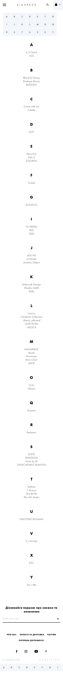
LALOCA (31, 327)
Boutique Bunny (31, 81)
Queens (31, 410)
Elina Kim (31, 154)
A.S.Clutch (31, 52)
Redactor (31, 432)
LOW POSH (31, 324)
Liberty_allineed (31, 320)
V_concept (31, 541)
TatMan (31, 486)
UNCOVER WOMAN (31, 519)
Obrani (32, 388)
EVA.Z (31, 157)
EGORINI (31, 161)
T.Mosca (31, 490)
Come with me (31, 106)
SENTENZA (31, 458)
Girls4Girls (31, 204)
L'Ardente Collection (32, 317)
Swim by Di (31, 461)
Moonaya (31, 356)
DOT (31, 132)
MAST (31, 363)
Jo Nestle (31, 259)
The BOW (31, 493)
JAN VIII (31, 255)
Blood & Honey (31, 77)
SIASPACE (27, 4)
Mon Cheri (31, 359)
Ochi (31, 385)
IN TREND (31, 226)
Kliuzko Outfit (31, 288)
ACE (31, 56)
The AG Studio (31, 497)
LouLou (31, 313)
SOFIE (31, 454)
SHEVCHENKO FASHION (31, 465)
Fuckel (31, 183)
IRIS (31, 230)
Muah (31, 352)
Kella (31, 291)
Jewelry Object (31, 262)
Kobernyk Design (31, 284)
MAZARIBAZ (31, 349)
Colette (31, 110)
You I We (31, 585)
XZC (31, 563)
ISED (31, 233)
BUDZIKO (31, 84)
